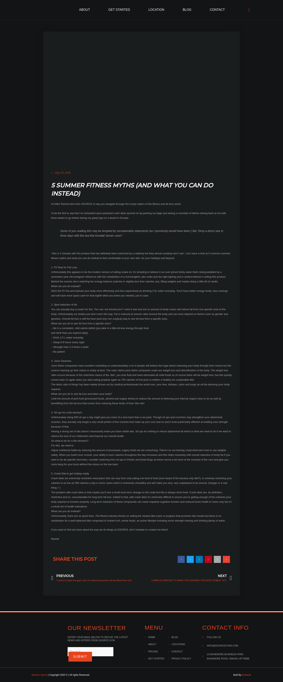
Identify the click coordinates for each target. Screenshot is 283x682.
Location (156, 9)
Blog (187, 9)
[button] (181, 559)
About (84, 9)
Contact (217, 9)
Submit (81, 656)
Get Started (119, 9)
